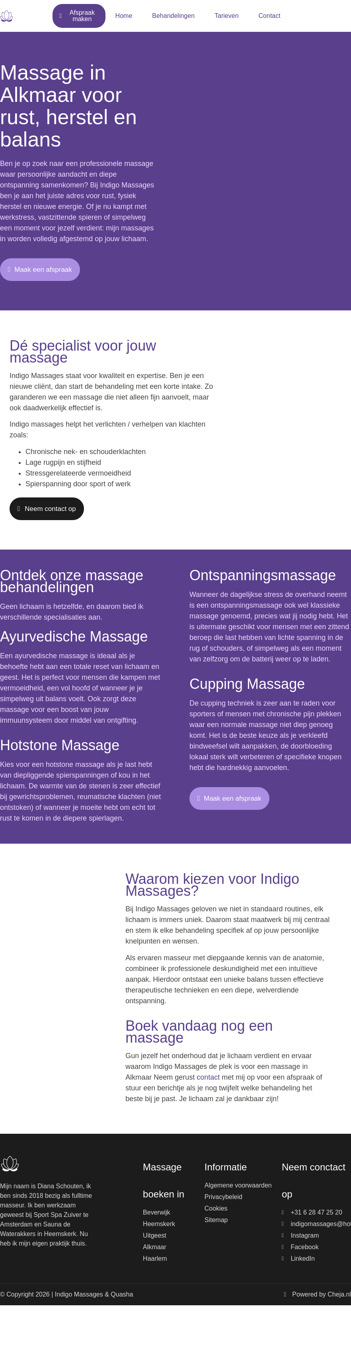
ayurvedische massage (51, 656)
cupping (213, 703)
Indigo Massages (127, 185)
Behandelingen (173, 15)
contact (208, 1077)
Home (124, 15)
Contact (270, 15)
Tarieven (226, 15)
